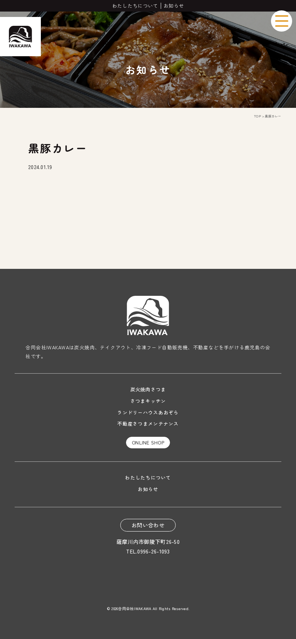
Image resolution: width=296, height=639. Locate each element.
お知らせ (173, 6)
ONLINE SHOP (148, 442)
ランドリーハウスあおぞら (147, 412)
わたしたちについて (135, 6)
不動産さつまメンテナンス (147, 423)
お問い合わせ (148, 525)
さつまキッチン (148, 400)
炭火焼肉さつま (148, 389)
